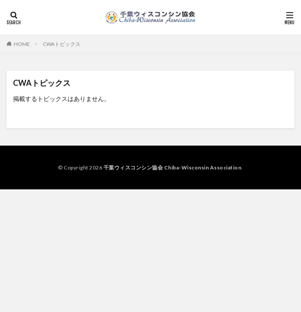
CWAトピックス (62, 44)
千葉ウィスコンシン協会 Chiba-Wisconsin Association (173, 167)
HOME (22, 44)
